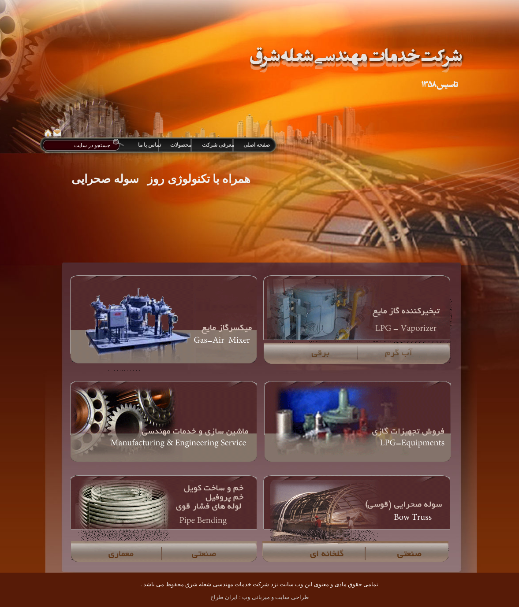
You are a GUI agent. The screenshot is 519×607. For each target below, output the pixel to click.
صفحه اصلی (256, 145)
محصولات (180, 145)
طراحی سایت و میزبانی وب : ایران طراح (259, 597)
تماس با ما (149, 145)
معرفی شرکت (218, 145)
